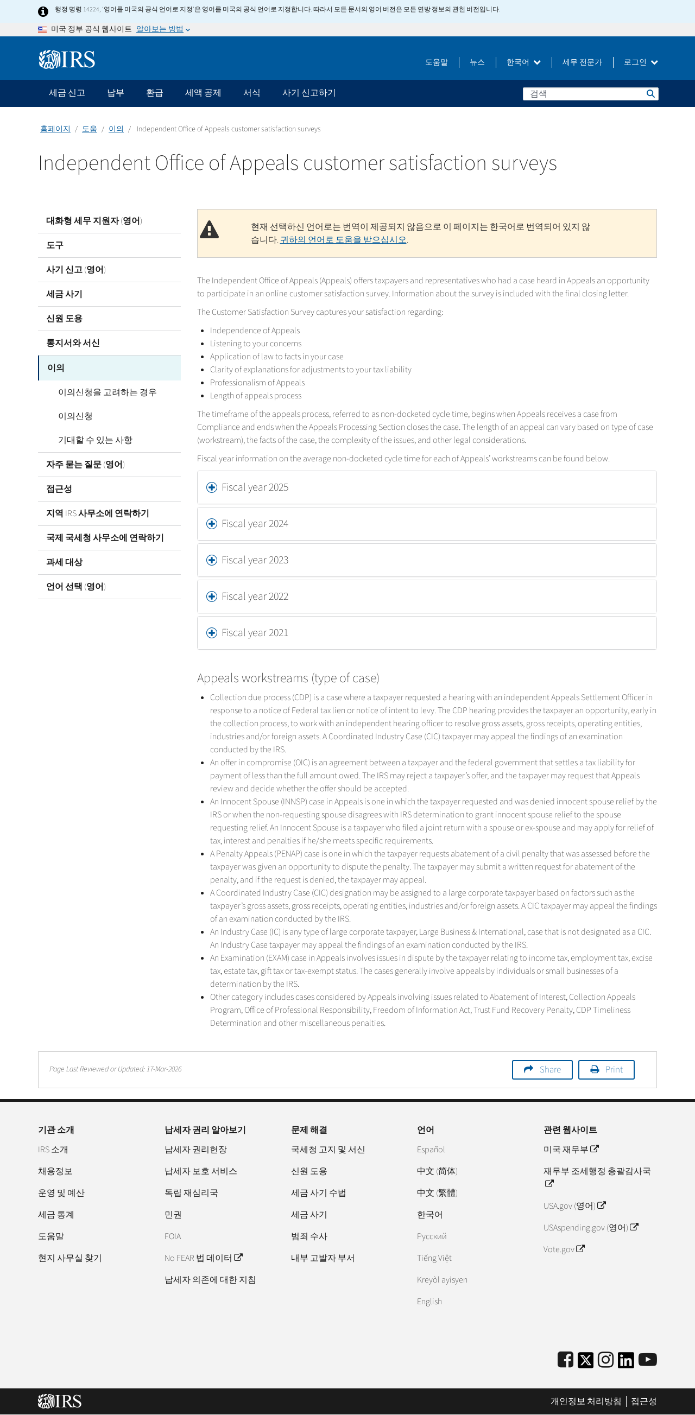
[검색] (591, 93)
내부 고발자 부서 (323, 1258)
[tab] (427, 487)
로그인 (641, 62)
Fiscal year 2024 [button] (255, 523)
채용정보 (55, 1171)
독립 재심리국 (191, 1193)
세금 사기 (64, 294)
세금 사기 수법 (318, 1193)
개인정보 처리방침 (586, 1401)
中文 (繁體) (437, 1193)
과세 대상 (64, 561)
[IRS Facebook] (565, 1360)
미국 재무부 (571, 1150)
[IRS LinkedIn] (626, 1363)
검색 (650, 93)
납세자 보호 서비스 (201, 1171)
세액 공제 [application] (203, 93)
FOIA (173, 1236)
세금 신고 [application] (67, 93)
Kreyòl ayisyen (442, 1280)
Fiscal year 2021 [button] (255, 632)
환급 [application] (154, 93)
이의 (116, 129)
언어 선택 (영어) (76, 586)
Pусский (432, 1236)
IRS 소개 (53, 1150)
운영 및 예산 (61, 1193)
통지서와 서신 (73, 343)
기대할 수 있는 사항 (91, 439)
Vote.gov (564, 1249)
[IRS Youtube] (648, 1360)
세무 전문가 (582, 62)
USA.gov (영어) (574, 1206)
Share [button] (550, 1069)
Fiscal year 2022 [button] (255, 596)
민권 (173, 1215)
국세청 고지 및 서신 (328, 1150)
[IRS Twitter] (586, 1363)
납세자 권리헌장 (196, 1150)
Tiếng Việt (434, 1258)
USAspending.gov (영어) (591, 1228)
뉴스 (477, 62)
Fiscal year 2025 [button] (255, 487)
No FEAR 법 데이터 (203, 1258)
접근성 (59, 488)
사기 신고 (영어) (76, 270)
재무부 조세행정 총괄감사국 (597, 1177)
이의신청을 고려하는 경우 (103, 391)
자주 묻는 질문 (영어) (85, 463)
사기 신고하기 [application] (309, 93)
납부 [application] (115, 93)
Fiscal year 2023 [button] (255, 560)
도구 (55, 245)
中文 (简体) (437, 1171)
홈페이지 (55, 129)
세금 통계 (56, 1215)
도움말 (436, 62)
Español (431, 1150)
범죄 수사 (309, 1236)
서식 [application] (252, 93)
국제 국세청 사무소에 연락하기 (105, 537)
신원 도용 (64, 319)
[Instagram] (606, 1360)
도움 (89, 129)
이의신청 (71, 415)
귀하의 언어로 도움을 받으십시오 (343, 240)
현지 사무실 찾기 (70, 1258)
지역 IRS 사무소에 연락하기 (97, 512)
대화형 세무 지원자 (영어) (94, 221)
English (429, 1302)
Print (614, 1069)
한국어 (524, 62)
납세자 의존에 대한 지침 (210, 1280)
